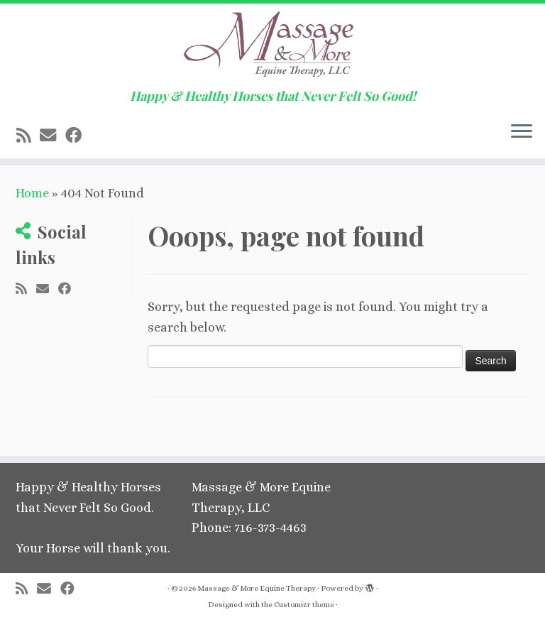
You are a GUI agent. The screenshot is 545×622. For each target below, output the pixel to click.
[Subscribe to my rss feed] (28, 135)
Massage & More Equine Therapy (256, 588)
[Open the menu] (521, 132)
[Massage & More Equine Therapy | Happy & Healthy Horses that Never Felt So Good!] (272, 46)
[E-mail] (52, 135)
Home (32, 193)
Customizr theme (304, 604)
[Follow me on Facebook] (78, 135)
